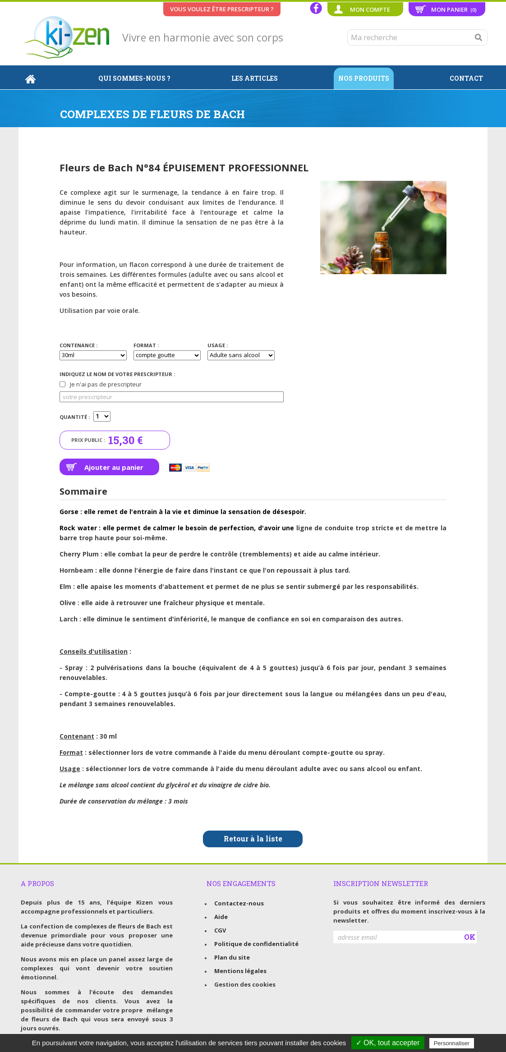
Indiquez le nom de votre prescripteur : (117, 374)
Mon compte (370, 9)
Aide (221, 917)
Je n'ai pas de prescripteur (101, 384)
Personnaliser (452, 1043)
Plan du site (232, 957)
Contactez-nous (239, 903)
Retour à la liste (253, 838)
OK (469, 937)
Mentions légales (240, 971)
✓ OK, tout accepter (388, 1043)
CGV (220, 930)
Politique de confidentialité (256, 944)
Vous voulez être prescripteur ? (222, 9)
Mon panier (454, 9)
